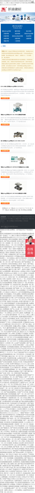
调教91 (24, 409)
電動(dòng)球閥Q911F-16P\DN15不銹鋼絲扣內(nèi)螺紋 (15, 167)
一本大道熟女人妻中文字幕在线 (16, 258)
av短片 (27, 267)
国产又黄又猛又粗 (18, 390)
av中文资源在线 (20, 298)
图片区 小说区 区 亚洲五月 (13, 473)
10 (30, 208)
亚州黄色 (7, 422)
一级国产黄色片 (24, 413)
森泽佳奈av (16, 271)
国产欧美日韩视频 (18, 448)
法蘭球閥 (28, 38)
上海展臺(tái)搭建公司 (28, 216)
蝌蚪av (24, 435)
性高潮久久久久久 (19, 379)
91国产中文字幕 (22, 392)
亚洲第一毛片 (7, 249)
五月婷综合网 (13, 316)
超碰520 (5, 465)
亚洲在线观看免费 (22, 303)
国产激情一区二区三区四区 (22, 288)
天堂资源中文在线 (15, 477)
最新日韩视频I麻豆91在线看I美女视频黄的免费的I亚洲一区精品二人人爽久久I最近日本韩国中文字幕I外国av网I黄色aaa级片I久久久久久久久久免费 (17, 2)
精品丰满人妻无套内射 (16, 365)
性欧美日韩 (17, 284)
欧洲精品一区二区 (9, 377)
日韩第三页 (10, 343)
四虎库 (2, 258)
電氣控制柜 (25, 219)
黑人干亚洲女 (5, 431)
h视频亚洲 (12, 254)
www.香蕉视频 (18, 296)
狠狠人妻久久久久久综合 (23, 311)
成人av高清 (23, 454)
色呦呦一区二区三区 (13, 243)
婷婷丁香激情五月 (15, 469)
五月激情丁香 (29, 356)
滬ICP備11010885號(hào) (9, 226)
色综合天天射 (17, 362)
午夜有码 (6, 381)
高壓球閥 (17, 38)
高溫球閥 (28, 36)
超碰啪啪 (19, 375)
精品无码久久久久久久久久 (9, 413)
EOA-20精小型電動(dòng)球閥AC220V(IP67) (12, 86)
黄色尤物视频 (13, 239)
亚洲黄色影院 (23, 277)
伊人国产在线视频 (21, 439)
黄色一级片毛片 (12, 441)
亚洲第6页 (16, 462)
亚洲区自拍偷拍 (10, 435)
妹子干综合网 (17, 247)
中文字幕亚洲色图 (19, 275)
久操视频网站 (15, 411)
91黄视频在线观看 (17, 422)
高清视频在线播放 (13, 347)
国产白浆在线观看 (6, 362)
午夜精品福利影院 (9, 305)
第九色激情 (13, 281)
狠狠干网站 (23, 239)
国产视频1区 (5, 428)
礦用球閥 (17, 31)
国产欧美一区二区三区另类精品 (23, 447)
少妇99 (19, 409)
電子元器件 (4, 219)
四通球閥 (6, 33)
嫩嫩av (11, 311)
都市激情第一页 (15, 315)
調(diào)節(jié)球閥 (17, 36)
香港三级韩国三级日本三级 (15, 252)
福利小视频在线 (18, 249)
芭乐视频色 (8, 294)
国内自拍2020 (21, 405)
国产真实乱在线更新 (17, 428)
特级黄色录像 (12, 358)
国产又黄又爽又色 (26, 371)
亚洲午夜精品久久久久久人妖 (20, 364)
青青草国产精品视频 (21, 373)
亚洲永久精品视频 (6, 288)
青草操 (24, 367)
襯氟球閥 (6, 41)
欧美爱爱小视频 (27, 433)
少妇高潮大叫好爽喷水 (26, 360)
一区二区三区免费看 (17, 245)
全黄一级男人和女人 (7, 490)
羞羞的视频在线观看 (28, 462)
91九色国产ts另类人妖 (11, 332)
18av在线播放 (21, 290)
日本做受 (28, 354)
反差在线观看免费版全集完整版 (19, 335)
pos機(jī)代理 (17, 219)
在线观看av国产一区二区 (12, 488)
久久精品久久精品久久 (10, 292)
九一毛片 (3, 328)
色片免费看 (5, 281)
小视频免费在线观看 (20, 460)
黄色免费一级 (26, 284)
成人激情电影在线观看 (26, 430)
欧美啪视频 (13, 394)
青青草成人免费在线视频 (19, 431)
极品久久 (23, 332)
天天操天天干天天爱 (27, 411)
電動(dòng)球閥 (6, 31)
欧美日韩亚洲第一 (19, 345)
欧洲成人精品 (4, 245)
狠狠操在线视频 (14, 486)
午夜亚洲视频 (17, 420)
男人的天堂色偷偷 (20, 467)
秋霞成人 (29, 305)
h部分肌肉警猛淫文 (8, 414)
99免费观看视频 (15, 437)
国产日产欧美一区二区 (26, 286)
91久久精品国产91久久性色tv (24, 352)
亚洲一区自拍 (29, 428)
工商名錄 (25, 221)
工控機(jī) (11, 221)
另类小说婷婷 (7, 279)
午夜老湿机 (17, 433)
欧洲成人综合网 (18, 443)
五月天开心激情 (18, 313)
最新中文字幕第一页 (15, 399)
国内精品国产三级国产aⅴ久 (19, 382)
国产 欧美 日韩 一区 (7, 373)
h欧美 (27, 448)
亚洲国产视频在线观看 (18, 265)
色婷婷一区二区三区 (21, 424)
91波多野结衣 (9, 480)
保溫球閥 (17, 33)
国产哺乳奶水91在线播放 (8, 386)
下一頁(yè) (5, 210)
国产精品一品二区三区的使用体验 (18, 418)
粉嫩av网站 (17, 326)
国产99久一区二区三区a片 (18, 260)
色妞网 (19, 435)
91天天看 (26, 307)
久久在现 (6, 315)
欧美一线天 (23, 264)
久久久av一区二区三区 (19, 299)
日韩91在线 (27, 296)
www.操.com (14, 430)
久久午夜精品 (30, 426)
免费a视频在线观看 (25, 316)
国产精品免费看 (14, 465)
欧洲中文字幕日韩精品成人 (24, 388)
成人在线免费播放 (20, 445)
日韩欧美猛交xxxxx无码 (22, 416)
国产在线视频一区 (6, 284)
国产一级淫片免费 (24, 269)
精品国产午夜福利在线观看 (22, 450)
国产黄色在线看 (18, 452)
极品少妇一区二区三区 (16, 356)
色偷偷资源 (27, 473)
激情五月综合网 (12, 301)
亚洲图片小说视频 (22, 333)
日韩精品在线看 (17, 322)
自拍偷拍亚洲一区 (22, 475)
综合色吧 (3, 358)
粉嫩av (24, 326)
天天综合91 (21, 354)
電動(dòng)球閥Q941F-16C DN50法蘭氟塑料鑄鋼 (13, 114)
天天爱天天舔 (8, 467)
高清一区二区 (25, 465)
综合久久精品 (13, 454)
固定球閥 (28, 31)
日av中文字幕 (26, 437)
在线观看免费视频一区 (10, 369)
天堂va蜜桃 (17, 294)
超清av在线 (18, 456)
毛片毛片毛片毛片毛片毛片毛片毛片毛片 (20, 348)
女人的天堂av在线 (10, 250)
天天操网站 (18, 490)
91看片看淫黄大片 (25, 301)
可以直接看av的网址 (16, 381)
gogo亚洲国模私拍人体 (8, 354)
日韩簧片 (19, 484)
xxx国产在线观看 (20, 343)
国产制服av (20, 377)
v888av (9, 313)
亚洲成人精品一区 (24, 281)
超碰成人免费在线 (21, 330)
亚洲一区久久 (17, 279)
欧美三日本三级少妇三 (23, 318)
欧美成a (31, 282)
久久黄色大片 (29, 422)
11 (32, 208)
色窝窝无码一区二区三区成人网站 (20, 398)
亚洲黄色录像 (16, 407)
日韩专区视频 (12, 339)
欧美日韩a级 (22, 386)
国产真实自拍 (16, 262)
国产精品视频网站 (10, 392)
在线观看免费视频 (6, 350)
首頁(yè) (5, 208)
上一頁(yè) (11, 208)
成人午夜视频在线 (25, 369)
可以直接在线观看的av (22, 482)
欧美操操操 (4, 239)
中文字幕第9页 (20, 426)
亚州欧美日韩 (4, 403)
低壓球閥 (6, 38)
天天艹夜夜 (4, 254)
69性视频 (27, 381)
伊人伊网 (12, 333)
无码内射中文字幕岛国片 (18, 403)
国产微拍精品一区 (18, 267)
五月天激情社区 (15, 367)
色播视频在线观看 (23, 339)
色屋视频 (31, 326)
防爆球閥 (6, 36)
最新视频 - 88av (8, 416)
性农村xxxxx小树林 (10, 273)
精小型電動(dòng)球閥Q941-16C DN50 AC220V (13, 141)
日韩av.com (15, 479)
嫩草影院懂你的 (12, 328)
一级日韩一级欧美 (16, 307)
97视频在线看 (19, 256)
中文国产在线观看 (28, 488)
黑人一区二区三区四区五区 (13, 384)
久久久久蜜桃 (22, 273)
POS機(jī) (11, 219)
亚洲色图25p (4, 311)
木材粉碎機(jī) (18, 221)
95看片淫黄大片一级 (20, 282)
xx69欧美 (7, 267)
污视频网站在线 (5, 390)
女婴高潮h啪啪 (9, 330)
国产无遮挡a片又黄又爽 (21, 350)
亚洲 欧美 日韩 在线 (24, 250)
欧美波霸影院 (7, 296)
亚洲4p (23, 271)
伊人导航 (22, 441)
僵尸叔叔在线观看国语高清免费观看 (15, 396)
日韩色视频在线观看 (7, 424)
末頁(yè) (12, 210)
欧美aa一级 (4, 454)
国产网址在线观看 (10, 241)
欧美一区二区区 (28, 384)
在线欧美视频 (9, 482)
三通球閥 (17, 41)
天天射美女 (29, 452)
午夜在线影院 (20, 305)
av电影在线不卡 (22, 358)
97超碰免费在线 (5, 448)
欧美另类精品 (13, 264)
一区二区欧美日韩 (29, 279)
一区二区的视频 (8, 458)
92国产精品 (6, 479)
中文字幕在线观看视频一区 (21, 320)
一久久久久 (10, 352)
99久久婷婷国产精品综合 (14, 471)
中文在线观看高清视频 (20, 337)
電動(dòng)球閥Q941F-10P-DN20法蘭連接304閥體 (13, 193)
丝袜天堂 (26, 480)
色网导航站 (18, 480)
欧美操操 (25, 407)
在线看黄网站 (19, 458)
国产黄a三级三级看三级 (9, 464)
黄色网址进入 (4, 430)
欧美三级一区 (13, 277)
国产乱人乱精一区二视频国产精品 (21, 309)
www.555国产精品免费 (7, 375)
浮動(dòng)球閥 (28, 33)
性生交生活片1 (17, 324)
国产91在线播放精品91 (24, 254)
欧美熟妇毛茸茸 (8, 445)
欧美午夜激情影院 (6, 247)
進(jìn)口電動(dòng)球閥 (14, 216)
